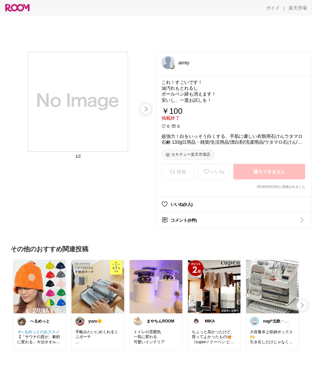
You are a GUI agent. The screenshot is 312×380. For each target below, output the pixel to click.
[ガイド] (273, 8)
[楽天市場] (298, 8)
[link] (39, 286)
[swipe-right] (146, 109)
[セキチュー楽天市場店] (188, 155)
